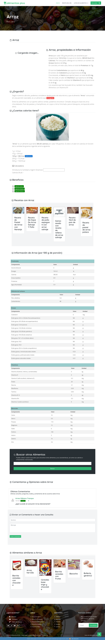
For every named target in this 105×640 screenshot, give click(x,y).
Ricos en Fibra (36, 626)
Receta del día (66, 3)
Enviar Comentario (15, 536)
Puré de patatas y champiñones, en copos (38, 104)
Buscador (96, 3)
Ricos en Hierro (36, 616)
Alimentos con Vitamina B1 (58, 87)
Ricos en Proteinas (37, 619)
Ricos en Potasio (36, 624)
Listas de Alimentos (80, 3)
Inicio (58, 3)
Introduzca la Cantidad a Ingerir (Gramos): (27, 170)
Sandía (58, 624)
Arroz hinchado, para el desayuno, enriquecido (72, 104)
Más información (75, 638)
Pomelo (58, 621)
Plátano (58, 616)
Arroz (13, 22)
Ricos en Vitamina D (37, 621)
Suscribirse (93, 625)
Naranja (58, 619)
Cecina (58, 626)
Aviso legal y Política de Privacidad (31, 635)
